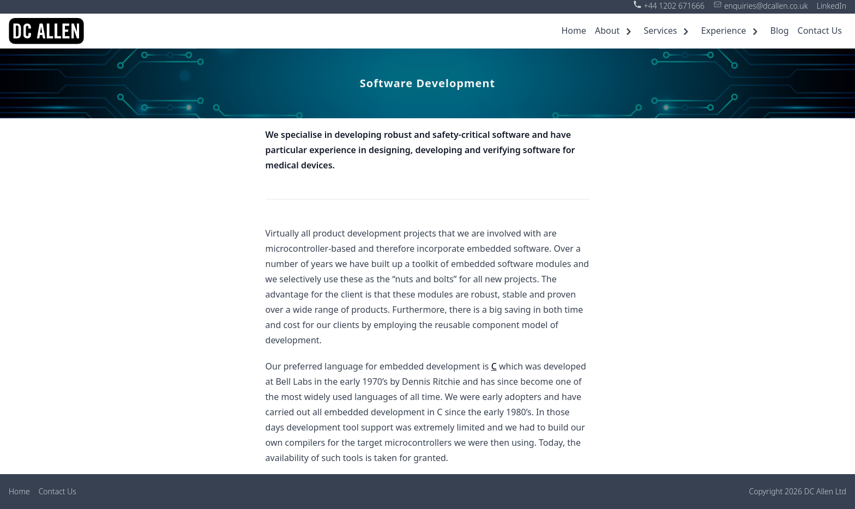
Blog (779, 31)
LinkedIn (831, 6)
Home (573, 31)
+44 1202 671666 (674, 6)
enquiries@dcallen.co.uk (766, 6)
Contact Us (820, 31)
